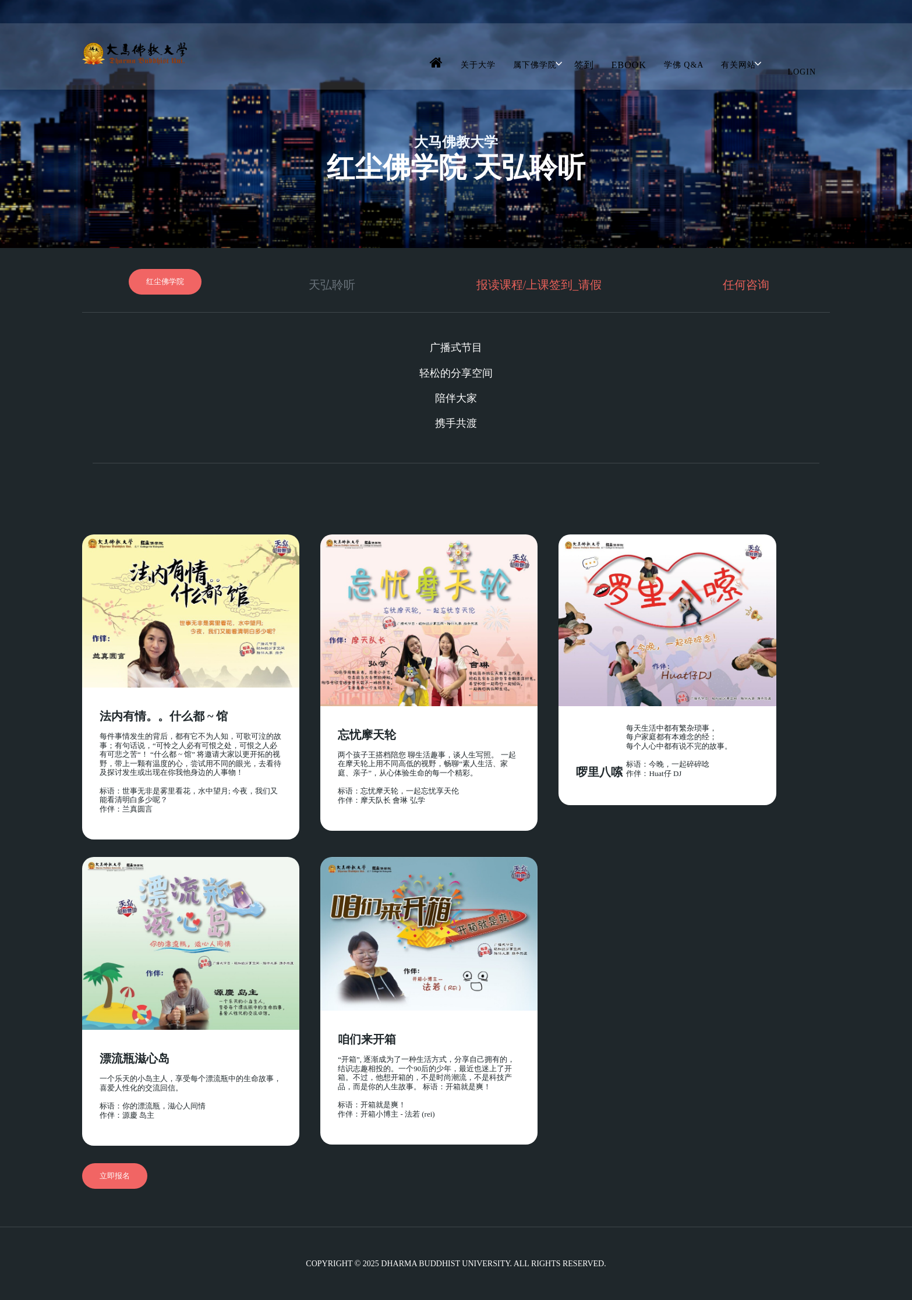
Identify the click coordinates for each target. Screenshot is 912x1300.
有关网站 (738, 65)
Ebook (628, 65)
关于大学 (478, 65)
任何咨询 (746, 284)
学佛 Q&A (684, 65)
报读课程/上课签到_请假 (539, 284)
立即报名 (115, 1175)
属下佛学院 (535, 65)
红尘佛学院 (165, 281)
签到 (584, 65)
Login (801, 72)
